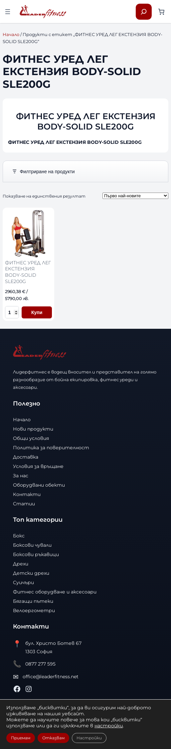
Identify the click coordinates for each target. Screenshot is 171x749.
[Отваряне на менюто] (8, 12)
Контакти (27, 494)
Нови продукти (33, 429)
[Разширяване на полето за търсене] (144, 12)
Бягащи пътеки (33, 601)
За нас (20, 476)
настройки (108, 726)
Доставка (25, 457)
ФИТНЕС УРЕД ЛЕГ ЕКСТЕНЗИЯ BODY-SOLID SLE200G (28, 272)
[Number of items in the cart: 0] (161, 11)
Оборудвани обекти (39, 485)
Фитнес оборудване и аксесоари (54, 592)
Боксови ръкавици (36, 554)
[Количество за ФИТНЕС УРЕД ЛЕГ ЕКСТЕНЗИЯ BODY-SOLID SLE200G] (12, 312)
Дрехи (20, 564)
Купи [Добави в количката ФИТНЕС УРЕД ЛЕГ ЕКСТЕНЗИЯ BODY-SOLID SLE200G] (36, 312)
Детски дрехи (31, 573)
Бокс (19, 536)
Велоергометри (34, 610)
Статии (24, 504)
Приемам (20, 737)
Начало (11, 34)
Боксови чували (32, 545)
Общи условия (31, 438)
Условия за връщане (38, 466)
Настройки (89, 737)
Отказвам (53, 737)
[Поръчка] (135, 196)
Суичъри (23, 582)
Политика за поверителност (51, 448)
